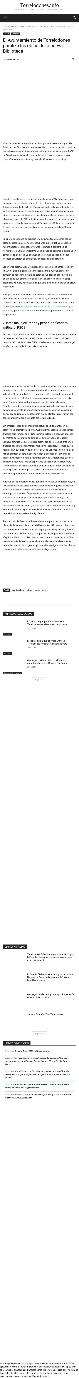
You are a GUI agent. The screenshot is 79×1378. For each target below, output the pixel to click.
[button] (75, 18)
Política (13, 26)
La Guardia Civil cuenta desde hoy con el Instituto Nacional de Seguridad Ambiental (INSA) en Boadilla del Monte (50, 977)
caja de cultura (18, 590)
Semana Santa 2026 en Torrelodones (45, 1014)
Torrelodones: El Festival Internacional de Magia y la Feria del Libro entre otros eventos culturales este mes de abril (50, 957)
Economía (7, 634)
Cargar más (40, 679)
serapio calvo (40, 590)
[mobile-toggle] (5, 18)
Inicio (5, 26)
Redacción (10, 59)
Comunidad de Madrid (12, 673)
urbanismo (15, 34)
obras (29, 590)
